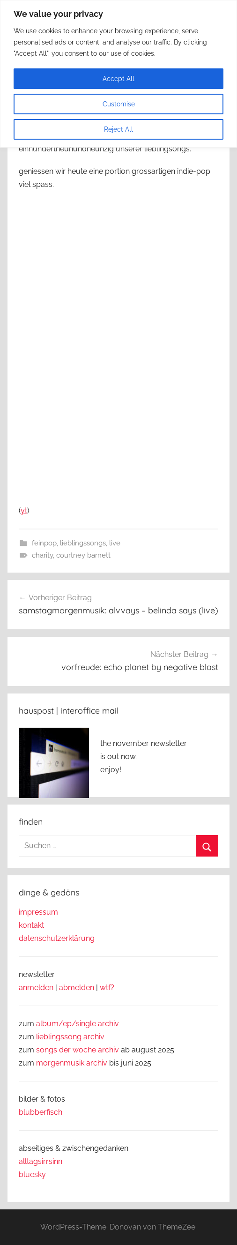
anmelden (36, 987)
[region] (118, 74)
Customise (119, 104)
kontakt (31, 925)
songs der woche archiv (77, 1049)
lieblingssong (59, 1036)
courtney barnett (83, 555)
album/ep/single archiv (77, 1023)
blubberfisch (40, 1112)
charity (42, 555)
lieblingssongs (83, 543)
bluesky (32, 1174)
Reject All (118, 129)
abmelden (76, 987)
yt (24, 510)
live (114, 543)
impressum (38, 912)
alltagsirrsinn (40, 1161)
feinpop (44, 543)
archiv (93, 1036)
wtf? (107, 987)
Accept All (118, 78)
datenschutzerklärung (57, 938)
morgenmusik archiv (71, 1063)
